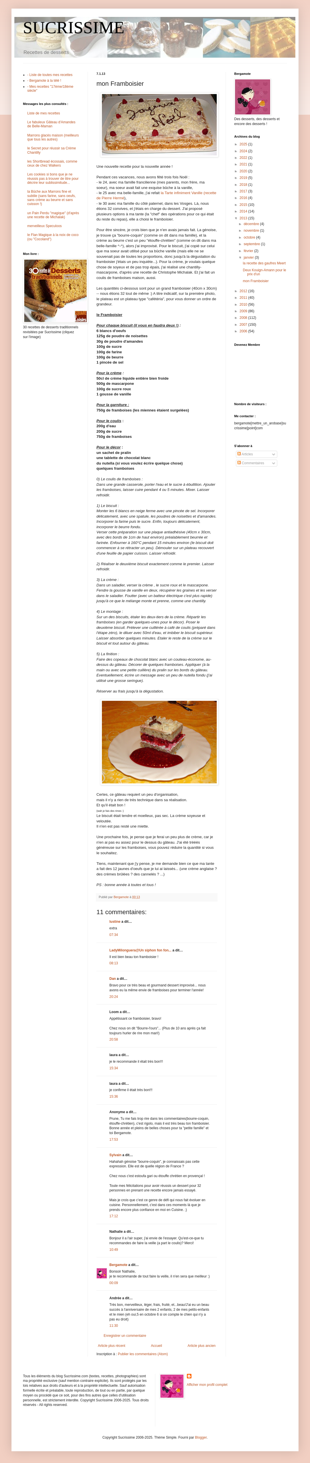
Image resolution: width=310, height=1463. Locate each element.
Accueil (156, 1346)
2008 (244, 318)
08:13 (113, 963)
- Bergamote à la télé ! (44, 81)
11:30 (113, 1326)
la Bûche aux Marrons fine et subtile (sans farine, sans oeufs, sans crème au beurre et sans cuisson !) (51, 198)
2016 (244, 198)
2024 (244, 151)
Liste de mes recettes (43, 113)
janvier (249, 257)
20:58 (113, 1039)
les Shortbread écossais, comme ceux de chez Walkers (52, 163)
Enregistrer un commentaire (125, 1336)
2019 (244, 178)
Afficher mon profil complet (207, 1385)
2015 (244, 205)
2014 (244, 211)
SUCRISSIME (73, 27)
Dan (112, 979)
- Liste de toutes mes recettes (49, 75)
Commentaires (250, 463)
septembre (252, 244)
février (249, 251)
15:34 (113, 1068)
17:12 (113, 1216)
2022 (244, 158)
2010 (244, 305)
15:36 (113, 1097)
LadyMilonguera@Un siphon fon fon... (140, 950)
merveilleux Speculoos (44, 226)
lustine (115, 922)
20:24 (113, 997)
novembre (252, 231)
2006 (244, 331)
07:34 (113, 935)
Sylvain (115, 1155)
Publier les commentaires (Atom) (143, 1354)
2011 (244, 298)
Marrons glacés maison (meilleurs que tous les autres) (53, 137)
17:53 (113, 1140)
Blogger (201, 1437)
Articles (245, 454)
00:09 (113, 1283)
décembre (252, 224)
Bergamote (118, 1265)
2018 (244, 185)
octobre (250, 237)
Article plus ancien (202, 1346)
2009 (244, 311)
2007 (244, 325)
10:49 (113, 1250)
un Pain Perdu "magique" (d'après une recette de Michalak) (53, 215)
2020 (244, 171)
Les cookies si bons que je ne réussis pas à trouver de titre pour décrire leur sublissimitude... (53, 178)
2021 (244, 164)
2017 (244, 191)
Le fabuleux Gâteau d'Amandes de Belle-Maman (51, 124)
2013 (244, 218)
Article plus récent (111, 1346)
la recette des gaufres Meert (264, 263)
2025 (244, 144)
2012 (244, 291)
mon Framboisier (256, 281)
